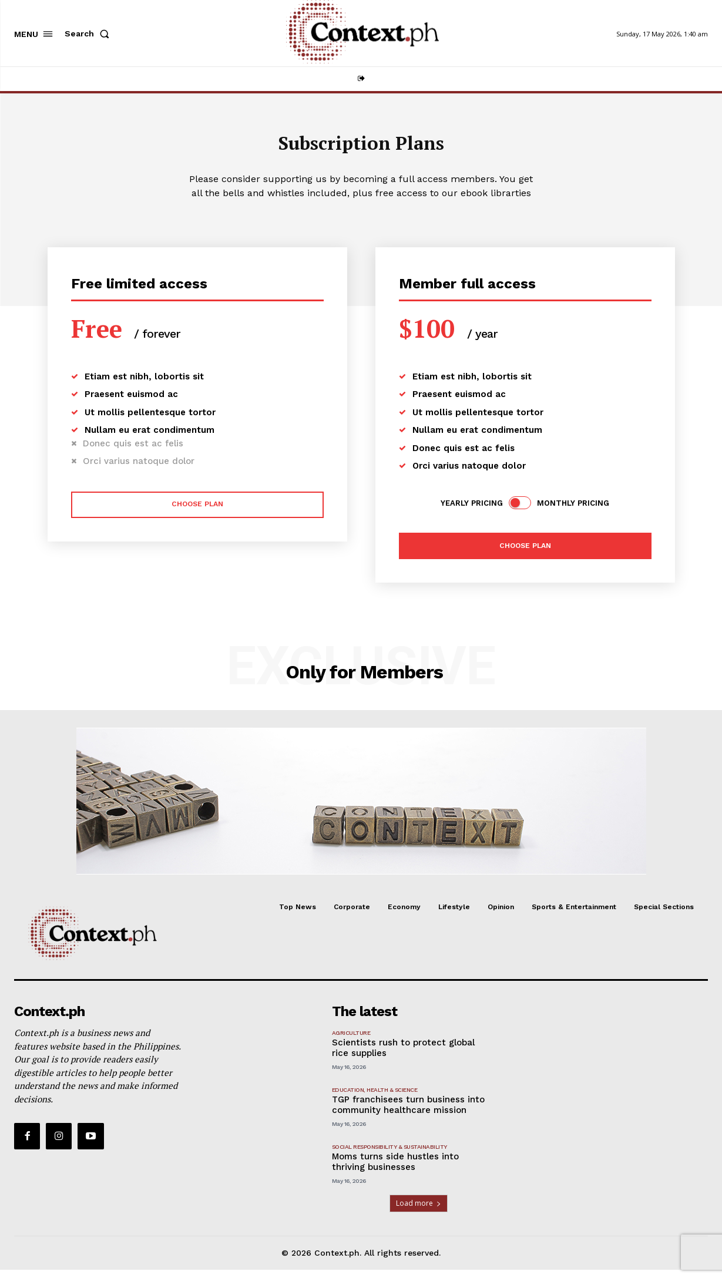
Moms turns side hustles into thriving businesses (395, 1170)
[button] (89, 33)
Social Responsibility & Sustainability (389, 1155)
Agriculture (351, 1041)
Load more (418, 1211)
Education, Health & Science (375, 1098)
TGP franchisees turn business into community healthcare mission (408, 1113)
